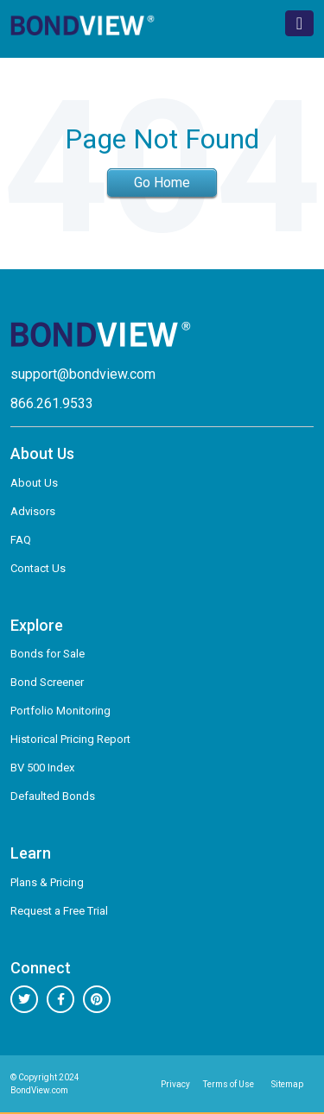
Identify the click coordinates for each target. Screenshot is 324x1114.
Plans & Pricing (47, 882)
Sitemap (287, 1084)
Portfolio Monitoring (60, 710)
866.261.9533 (51, 403)
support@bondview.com (83, 374)
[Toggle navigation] (299, 23)
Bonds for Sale (47, 653)
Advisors (32, 511)
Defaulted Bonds (52, 796)
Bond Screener (47, 682)
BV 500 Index (42, 767)
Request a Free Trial (59, 910)
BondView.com (39, 1090)
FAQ (20, 539)
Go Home (162, 182)
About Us (34, 482)
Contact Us (38, 568)
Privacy (175, 1084)
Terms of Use (228, 1084)
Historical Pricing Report (70, 739)
